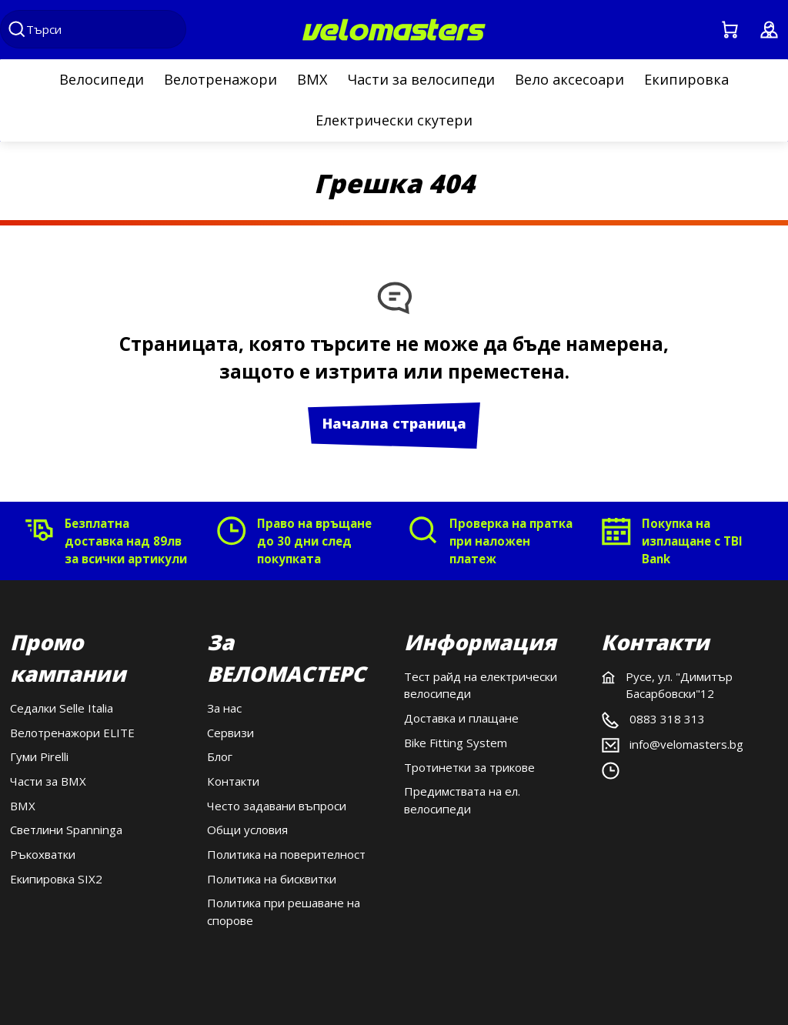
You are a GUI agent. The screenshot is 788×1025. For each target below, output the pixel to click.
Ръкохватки (42, 854)
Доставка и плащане (461, 718)
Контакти (233, 781)
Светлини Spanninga (66, 829)
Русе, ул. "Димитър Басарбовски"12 (679, 685)
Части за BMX (48, 781)
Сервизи (230, 732)
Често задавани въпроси (276, 805)
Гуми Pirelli (39, 756)
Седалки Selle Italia (61, 708)
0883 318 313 (667, 718)
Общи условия (247, 829)
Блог (219, 756)
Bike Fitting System (455, 742)
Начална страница (394, 423)
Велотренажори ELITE (72, 732)
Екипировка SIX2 (56, 878)
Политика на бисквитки (271, 878)
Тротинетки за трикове (469, 767)
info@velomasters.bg (686, 744)
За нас (224, 708)
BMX (22, 805)
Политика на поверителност (286, 854)
